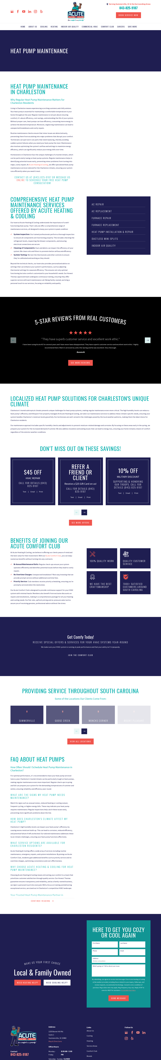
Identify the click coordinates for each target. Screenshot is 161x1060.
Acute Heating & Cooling (38, 165)
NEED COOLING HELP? (57, 982)
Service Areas (92, 1046)
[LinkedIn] (29, 11)
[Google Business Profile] (12, 11)
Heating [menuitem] (54, 26)
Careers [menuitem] (121, 26)
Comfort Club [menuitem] (107, 26)
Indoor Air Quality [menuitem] (70, 26)
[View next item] (148, 340)
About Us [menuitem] (33, 26)
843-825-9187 (128, 8)
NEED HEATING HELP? (27, 982)
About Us (90, 1031)
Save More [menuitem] (132, 26)
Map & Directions (55, 1041)
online (21, 180)
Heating (90, 1041)
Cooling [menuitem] (44, 26)
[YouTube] (23, 11)
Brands (89, 1056)
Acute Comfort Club (53, 556)
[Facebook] (17, 11)
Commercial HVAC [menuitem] (90, 26)
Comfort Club (92, 1051)
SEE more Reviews (80, 362)
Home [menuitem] (23, 26)
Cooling (90, 1036)
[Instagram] (35, 11)
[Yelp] (41, 11)
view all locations (80, 741)
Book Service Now (128, 15)
